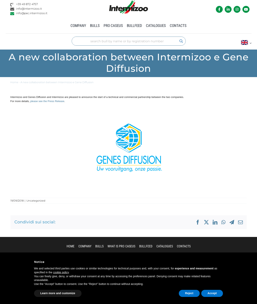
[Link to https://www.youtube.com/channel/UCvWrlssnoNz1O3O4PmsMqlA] (245, 9)
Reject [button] (189, 293)
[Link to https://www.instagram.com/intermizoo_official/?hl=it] (237, 9)
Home (14, 82)
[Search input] (126, 41)
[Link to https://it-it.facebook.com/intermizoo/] (219, 9)
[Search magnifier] (181, 41)
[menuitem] (246, 43)
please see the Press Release (47, 101)
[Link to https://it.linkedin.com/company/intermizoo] (228, 9)
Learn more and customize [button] (57, 293)
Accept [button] (212, 293)
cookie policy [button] (61, 272)
